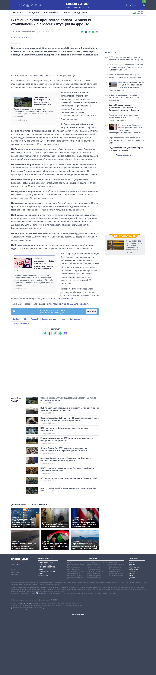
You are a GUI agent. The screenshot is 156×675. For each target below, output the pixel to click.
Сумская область (113, 619)
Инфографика (51, 13)
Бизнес (131, 619)
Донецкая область (73, 630)
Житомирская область (75, 632)
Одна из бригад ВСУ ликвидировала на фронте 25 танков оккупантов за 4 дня (42, 158)
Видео (66, 13)
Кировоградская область (96, 623)
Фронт (62, 376)
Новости (17, 13)
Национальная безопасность (24, 32)
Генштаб (34, 376)
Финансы (132, 634)
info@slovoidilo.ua (78, 672)
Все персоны (43, 633)
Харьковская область (115, 623)
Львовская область (94, 627)
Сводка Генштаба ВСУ (21, 380)
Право (131, 632)
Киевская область (93, 621)
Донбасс (16, 376)
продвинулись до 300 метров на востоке (72, 361)
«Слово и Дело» (26, 661)
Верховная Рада (45, 622)
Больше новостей (124, 155)
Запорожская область (74, 636)
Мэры (40, 631)
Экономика (132, 636)
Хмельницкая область (115, 627)
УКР (130, 5)
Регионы (93, 616)
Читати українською (19, 37)
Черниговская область (115, 630)
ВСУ (25, 376)
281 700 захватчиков (63, 356)
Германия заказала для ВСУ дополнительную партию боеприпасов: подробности (66, 497)
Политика (132, 630)
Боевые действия (49, 376)
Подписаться (91, 368)
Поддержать (80, 13)
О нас (13, 627)
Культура (132, 621)
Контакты (15, 629)
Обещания (33, 13)
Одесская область (93, 630)
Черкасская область (114, 629)
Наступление (75, 376)
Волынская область (74, 627)
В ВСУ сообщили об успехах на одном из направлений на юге (68, 546)
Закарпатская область (75, 634)
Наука (131, 623)
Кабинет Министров (46, 624)
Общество (132, 629)
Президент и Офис (45, 620)
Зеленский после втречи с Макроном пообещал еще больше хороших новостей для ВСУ (65, 517)
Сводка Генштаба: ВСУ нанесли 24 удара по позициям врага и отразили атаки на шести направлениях (69, 477)
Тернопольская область (116, 621)
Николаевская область (95, 629)
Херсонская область (115, 625)
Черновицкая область (115, 632)
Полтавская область (94, 632)
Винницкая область (74, 625)
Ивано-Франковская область (97, 619)
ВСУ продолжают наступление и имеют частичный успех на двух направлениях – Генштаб (69, 467)
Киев (69, 619)
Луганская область (93, 625)
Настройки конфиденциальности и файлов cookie (28, 666)
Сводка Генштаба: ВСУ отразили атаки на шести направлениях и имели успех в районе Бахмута (65, 507)
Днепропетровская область (76, 629)
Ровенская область (94, 634)
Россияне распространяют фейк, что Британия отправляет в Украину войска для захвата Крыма (34, 322)
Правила (14, 631)
